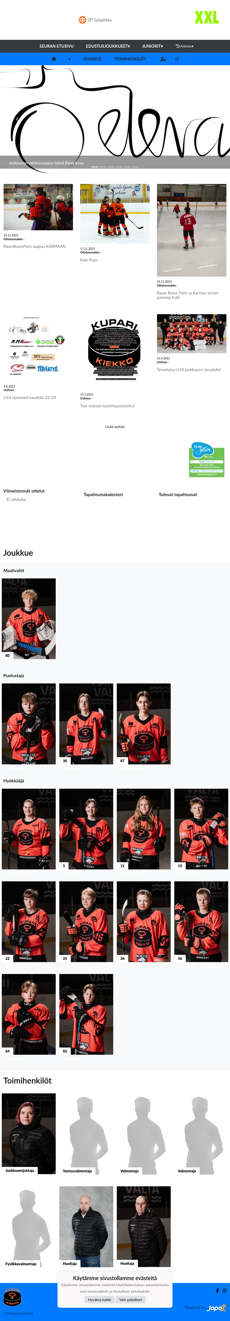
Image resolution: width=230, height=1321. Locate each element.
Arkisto (184, 46)
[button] (17, 119)
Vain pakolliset (130, 1299)
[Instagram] (177, 59)
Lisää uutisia (114, 426)
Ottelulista (14, 516)
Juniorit (152, 46)
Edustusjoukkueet (108, 46)
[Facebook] (215, 1290)
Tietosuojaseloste (18, 1313)
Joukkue (92, 58)
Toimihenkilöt (130, 58)
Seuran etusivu (57, 46)
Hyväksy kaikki (99, 1299)
